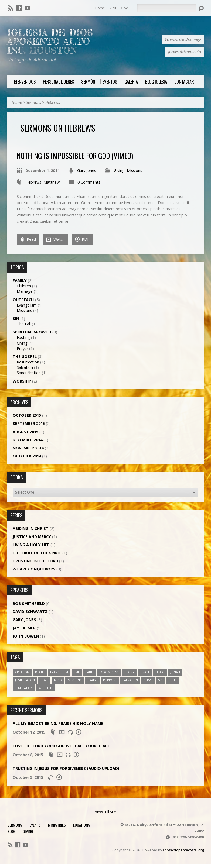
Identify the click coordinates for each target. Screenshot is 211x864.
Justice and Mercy (32, 536)
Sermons (33, 102)
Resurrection (28, 361)
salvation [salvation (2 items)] (130, 680)
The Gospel (25, 356)
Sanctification (29, 372)
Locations (81, 825)
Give (124, 7)
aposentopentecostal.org (183, 850)
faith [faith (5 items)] (89, 672)
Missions (134, 170)
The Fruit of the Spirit (37, 552)
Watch (55, 239)
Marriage (25, 291)
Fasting (23, 337)
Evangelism (27, 305)
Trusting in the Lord (35, 560)
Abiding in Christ (31, 528)
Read (28, 239)
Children (24, 285)
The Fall (24, 323)
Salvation (25, 367)
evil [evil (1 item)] (77, 672)
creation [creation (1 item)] (22, 672)
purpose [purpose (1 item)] (110, 680)
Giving (119, 170)
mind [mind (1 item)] (58, 680)
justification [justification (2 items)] (25, 680)
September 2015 (29, 423)
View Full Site (105, 811)
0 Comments (88, 182)
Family (20, 280)
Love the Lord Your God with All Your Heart (61, 745)
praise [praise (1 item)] (92, 680)
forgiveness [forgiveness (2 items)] (108, 672)
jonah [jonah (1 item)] (175, 672)
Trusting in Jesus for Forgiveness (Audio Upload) (66, 768)
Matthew (51, 182)
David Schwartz (30, 611)
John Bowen (26, 636)
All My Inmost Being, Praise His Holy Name (58, 723)
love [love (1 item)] (44, 680)
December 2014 (27, 439)
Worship (22, 381)
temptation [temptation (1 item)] (24, 688)
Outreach (23, 299)
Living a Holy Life (31, 544)
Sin (16, 318)
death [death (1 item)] (39, 672)
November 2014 (28, 447)
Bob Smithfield (29, 603)
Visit (113, 7)
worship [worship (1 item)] (45, 688)
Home (100, 7)
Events (35, 825)
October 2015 (27, 415)
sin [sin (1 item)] (160, 680)
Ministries (57, 825)
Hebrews (52, 102)
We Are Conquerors (34, 569)
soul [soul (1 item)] (172, 680)
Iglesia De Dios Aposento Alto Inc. (50, 41)
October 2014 (27, 456)
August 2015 (25, 431)
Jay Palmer (24, 628)
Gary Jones (86, 170)
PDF (82, 239)
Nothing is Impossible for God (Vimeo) (75, 155)
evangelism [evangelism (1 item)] (59, 672)
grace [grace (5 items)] (145, 672)
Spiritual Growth (32, 332)
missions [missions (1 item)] (74, 680)
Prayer (22, 348)
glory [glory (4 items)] (129, 672)
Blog (11, 831)
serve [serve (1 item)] (148, 680)
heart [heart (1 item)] (160, 672)
